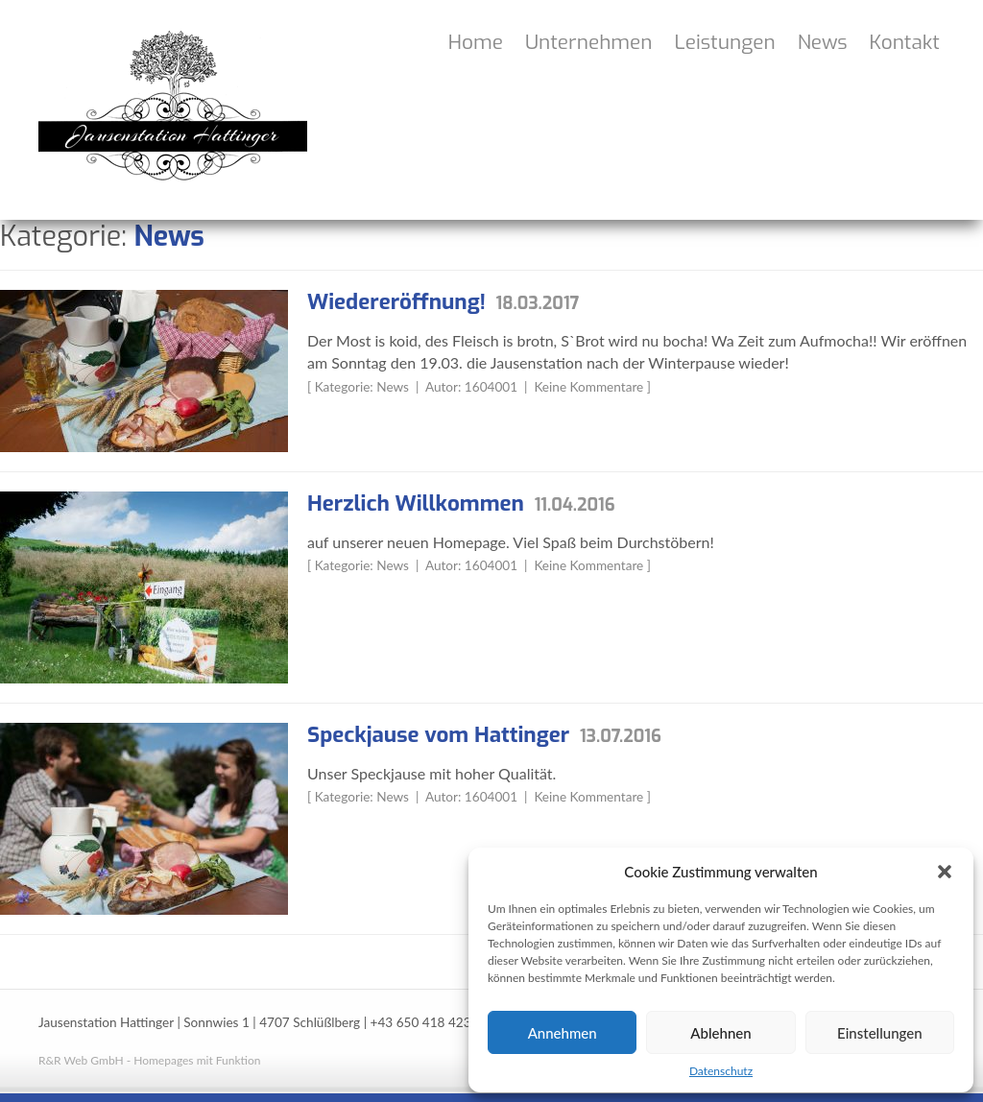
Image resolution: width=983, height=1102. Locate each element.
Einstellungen (880, 1033)
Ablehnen (720, 1033)
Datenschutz (721, 1071)
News (823, 42)
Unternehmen (589, 42)
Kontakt (905, 42)
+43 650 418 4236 (425, 1022)
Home (475, 42)
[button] (944, 871)
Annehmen (562, 1033)
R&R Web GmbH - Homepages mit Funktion (149, 1060)
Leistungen (725, 42)
